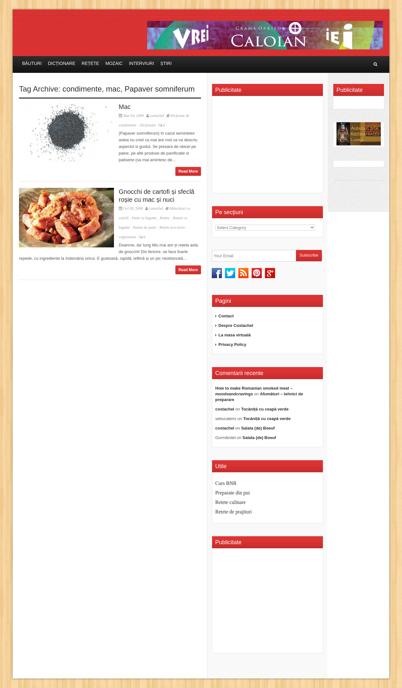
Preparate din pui (232, 492)
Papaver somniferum (160, 89)
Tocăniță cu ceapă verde (265, 409)
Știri (166, 63)
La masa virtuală (234, 335)
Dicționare (61, 63)
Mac (125, 106)
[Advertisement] (268, 146)
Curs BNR (225, 483)
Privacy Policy (232, 344)
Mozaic (113, 63)
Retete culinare (230, 502)
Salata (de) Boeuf (258, 428)
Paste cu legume (144, 218)
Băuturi (31, 63)
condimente (82, 89)
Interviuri (141, 63)
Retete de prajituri (233, 511)
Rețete (90, 63)
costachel (157, 115)
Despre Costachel (235, 325)
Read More (188, 171)
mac (113, 89)
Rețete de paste (144, 227)
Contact (226, 316)
